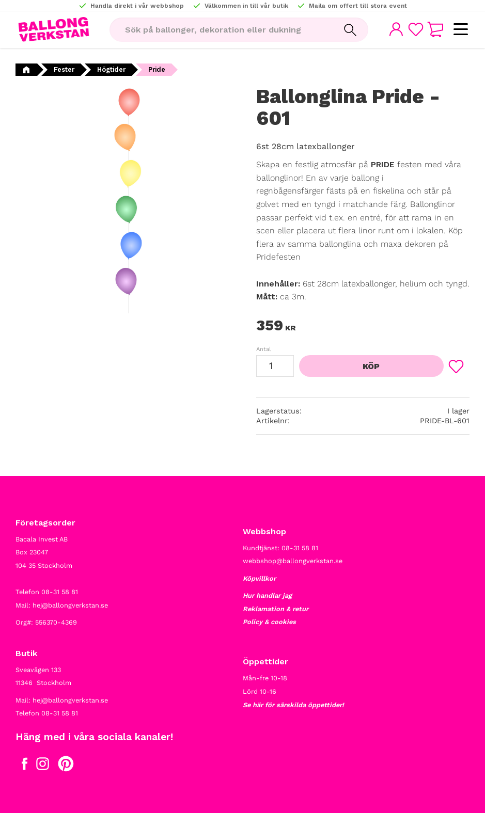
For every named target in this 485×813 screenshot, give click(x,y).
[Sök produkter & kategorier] (220, 30)
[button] (460, 30)
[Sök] (349, 30)
